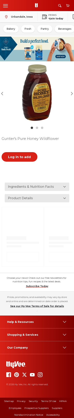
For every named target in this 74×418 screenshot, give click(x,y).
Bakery (11, 28)
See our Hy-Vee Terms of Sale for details (37, 306)
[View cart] (68, 5)
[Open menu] (5, 5)
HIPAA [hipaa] (63, 401)
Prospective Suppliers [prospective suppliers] (36, 408)
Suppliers (57, 408)
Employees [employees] (15, 408)
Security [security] (33, 401)
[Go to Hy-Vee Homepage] (37, 5)
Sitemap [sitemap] (9, 401)
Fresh (28, 28)
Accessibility (53, 414)
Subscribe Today (37, 286)
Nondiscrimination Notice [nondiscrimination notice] (28, 414)
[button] (37, 93)
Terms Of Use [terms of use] (48, 401)
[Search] (60, 5)
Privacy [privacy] (21, 401)
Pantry (45, 28)
